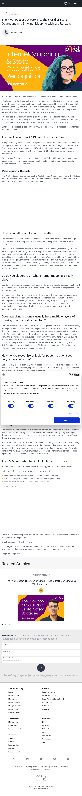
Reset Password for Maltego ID (53, 699)
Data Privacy (64, 767)
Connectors (12, 725)
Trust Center (46, 739)
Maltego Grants (47, 729)
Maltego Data (13, 709)
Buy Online (46, 709)
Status (44, 742)
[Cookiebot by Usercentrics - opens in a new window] (70, 374)
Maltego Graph (13, 696)
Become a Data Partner (16, 729)
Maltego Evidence (14, 706)
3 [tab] (7, 624)
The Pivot (29, 143)
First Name (6, 644)
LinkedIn (36, 546)
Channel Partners (14, 713)
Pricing (10, 692)
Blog (43, 722)
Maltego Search (13, 699)
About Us (11, 738)
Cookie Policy (47, 769)
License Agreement (31, 767)
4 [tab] (10, 624)
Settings (72, 414)
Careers (11, 742)
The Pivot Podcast (10, 14)
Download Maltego (48, 692)
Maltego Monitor (14, 702)
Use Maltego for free (49, 696)
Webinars (45, 725)
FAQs (44, 732)
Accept (67, 420)
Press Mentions (13, 745)
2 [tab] (5, 624)
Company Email (8, 658)
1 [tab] (2, 624)
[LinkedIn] (27, 758)
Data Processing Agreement (48, 767)
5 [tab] (12, 624)
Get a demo (46, 706)
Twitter (29, 546)
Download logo (13, 748)
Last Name (6, 651)
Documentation (47, 702)
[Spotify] (54, 758)
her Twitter (28, 542)
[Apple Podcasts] (68, 758)
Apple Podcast (44, 127)
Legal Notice (18, 767)
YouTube (48, 546)
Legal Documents (14, 752)
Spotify (34, 127)
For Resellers (46, 736)
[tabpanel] (41, 596)
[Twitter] (14, 758)
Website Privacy (35, 769)
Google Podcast (59, 127)
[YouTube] (41, 758)
